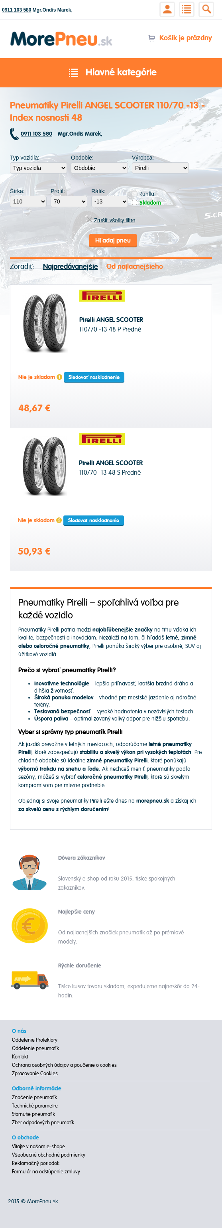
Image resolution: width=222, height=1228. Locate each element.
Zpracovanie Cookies (35, 1073)
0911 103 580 (16, 10)
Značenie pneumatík (34, 1097)
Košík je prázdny (180, 38)
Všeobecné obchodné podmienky (48, 1155)
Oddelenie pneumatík (35, 1048)
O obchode (25, 1137)
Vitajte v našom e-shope (38, 1146)
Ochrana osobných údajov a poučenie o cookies (64, 1065)
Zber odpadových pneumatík (43, 1122)
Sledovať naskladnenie (94, 377)
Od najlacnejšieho (134, 266)
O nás (19, 1031)
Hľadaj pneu (112, 241)
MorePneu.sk (42, 1201)
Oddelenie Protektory (34, 1040)
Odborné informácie (36, 1088)
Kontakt (20, 1057)
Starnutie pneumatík (33, 1114)
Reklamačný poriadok (35, 1163)
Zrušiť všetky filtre (111, 220)
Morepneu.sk (61, 33)
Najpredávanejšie (70, 266)
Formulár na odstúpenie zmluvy (46, 1172)
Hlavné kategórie (111, 73)
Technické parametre (35, 1106)
